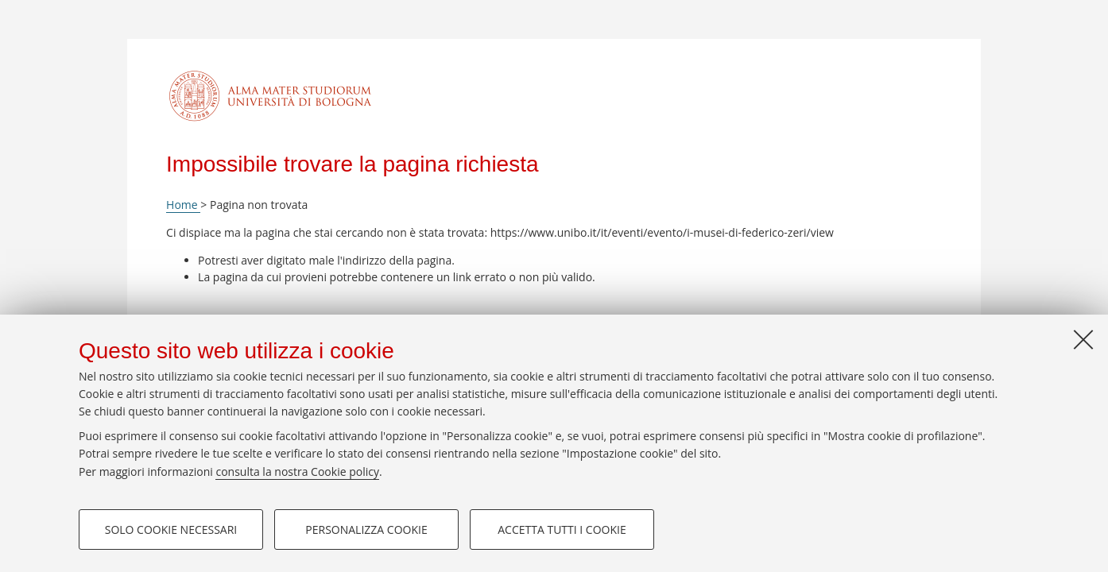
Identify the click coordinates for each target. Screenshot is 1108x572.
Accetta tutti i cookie (562, 529)
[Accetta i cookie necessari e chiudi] (1083, 339)
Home (183, 204)
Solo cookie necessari (171, 529)
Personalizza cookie (366, 529)
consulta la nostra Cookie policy (297, 471)
